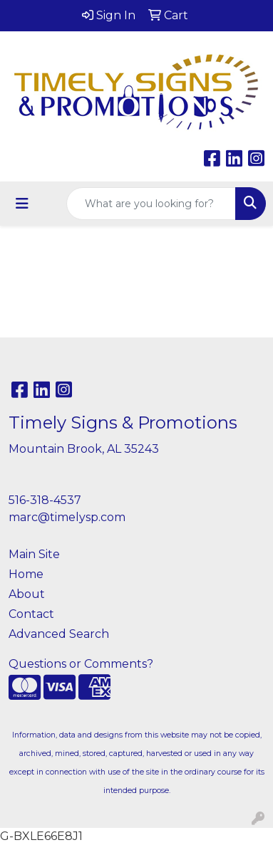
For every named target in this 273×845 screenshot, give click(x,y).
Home (26, 574)
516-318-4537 (45, 500)
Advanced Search (59, 634)
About (27, 594)
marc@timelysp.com (67, 517)
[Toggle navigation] (22, 204)
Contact (31, 614)
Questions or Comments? (81, 664)
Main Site (34, 554)
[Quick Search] (151, 203)
